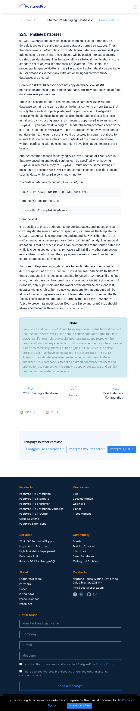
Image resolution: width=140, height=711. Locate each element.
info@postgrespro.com (88, 581)
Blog (76, 487)
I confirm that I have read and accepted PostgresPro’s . (69, 657)
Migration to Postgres (33, 539)
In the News (27, 587)
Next (112, 20)
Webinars (79, 497)
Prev (27, 20)
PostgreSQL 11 (120, 442)
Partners (25, 577)
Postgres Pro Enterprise (44, 442)
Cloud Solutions (29, 512)
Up (34, 20)
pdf (53, 405)
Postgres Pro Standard (86, 442)
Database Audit (29, 549)
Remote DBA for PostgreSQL (37, 554)
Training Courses (84, 539)
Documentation (83, 492)
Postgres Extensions (32, 517)
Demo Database (83, 549)
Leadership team (30, 572)
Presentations (82, 507)
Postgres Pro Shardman (34, 497)
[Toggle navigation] (135, 6)
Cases (23, 582)
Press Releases (29, 592)
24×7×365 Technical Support (37, 534)
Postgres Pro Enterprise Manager (41, 502)
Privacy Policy (104, 657)
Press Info (26, 597)
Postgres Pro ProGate (33, 507)
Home (103, 20)
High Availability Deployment (37, 544)
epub (29, 405)
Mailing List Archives (86, 554)
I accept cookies (79, 705)
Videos (77, 502)
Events (77, 534)
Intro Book (79, 544)
